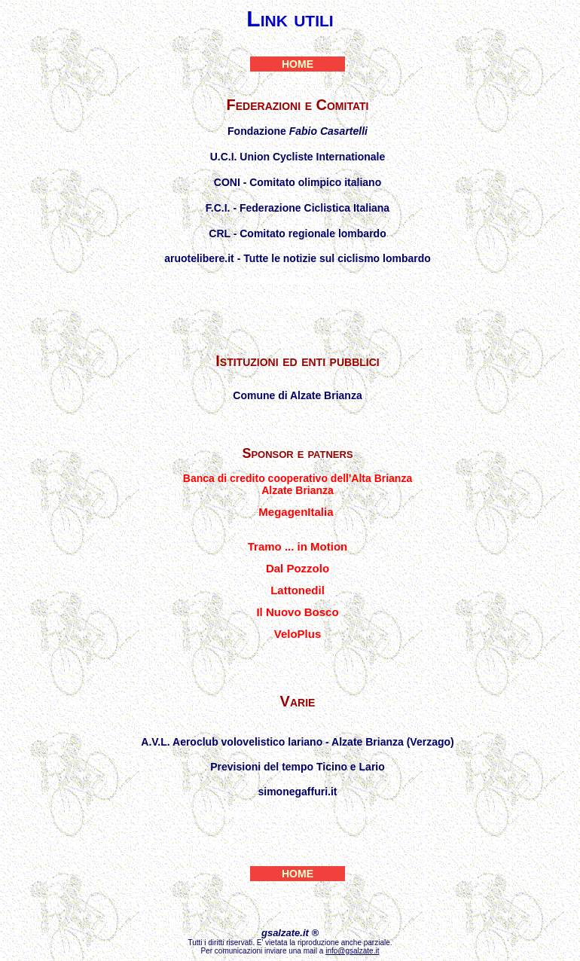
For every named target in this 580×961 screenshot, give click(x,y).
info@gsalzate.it (352, 951)
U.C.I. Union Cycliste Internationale (298, 157)
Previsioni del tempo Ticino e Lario (297, 767)
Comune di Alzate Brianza (297, 395)
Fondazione (297, 131)
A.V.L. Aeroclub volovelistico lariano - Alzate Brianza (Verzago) (297, 742)
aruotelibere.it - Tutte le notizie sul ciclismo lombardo (297, 258)
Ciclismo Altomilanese (297, 301)
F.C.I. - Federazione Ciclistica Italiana (297, 208)
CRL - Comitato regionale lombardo (297, 233)
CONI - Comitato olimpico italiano (297, 182)
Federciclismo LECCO (297, 279)
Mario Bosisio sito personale (297, 813)
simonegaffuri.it (297, 792)
